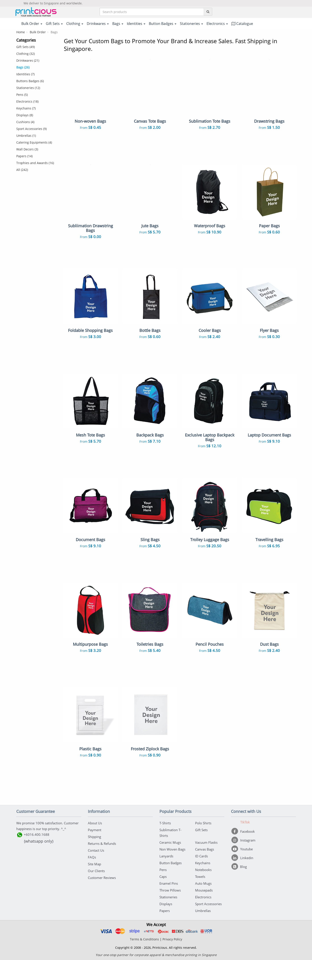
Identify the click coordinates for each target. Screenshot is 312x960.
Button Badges (170, 863)
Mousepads (204, 890)
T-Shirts (165, 823)
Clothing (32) (25, 54)
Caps (163, 876)
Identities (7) (25, 74)
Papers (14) (24, 156)
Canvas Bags (204, 849)
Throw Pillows (170, 890)
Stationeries (168, 897)
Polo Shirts (203, 823)
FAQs (92, 857)
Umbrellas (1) (26, 135)
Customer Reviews (102, 877)
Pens (163, 870)
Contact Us (96, 850)
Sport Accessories (208, 904)
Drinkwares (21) (27, 60)
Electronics (203, 897)
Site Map (94, 864)
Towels (200, 876)
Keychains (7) (26, 108)
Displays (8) (24, 115)
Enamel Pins (168, 883)
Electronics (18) (27, 101)
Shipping (94, 836)
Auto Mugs (203, 883)
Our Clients (96, 871)
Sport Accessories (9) (31, 129)
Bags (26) (23, 67)
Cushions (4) (25, 122)
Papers (164, 910)
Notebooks (203, 870)
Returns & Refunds (102, 843)
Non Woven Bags (172, 849)
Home (20, 32)
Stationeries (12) (28, 88)
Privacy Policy (172, 939)
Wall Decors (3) (27, 149)
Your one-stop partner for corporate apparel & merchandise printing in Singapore (156, 955)
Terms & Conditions (144, 939)
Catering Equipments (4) (34, 142)
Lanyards (166, 856)
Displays (165, 904)
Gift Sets (201, 830)
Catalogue (242, 23)
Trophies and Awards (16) (35, 163)
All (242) (22, 170)
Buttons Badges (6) (30, 81)
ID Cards (201, 856)
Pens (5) (22, 94)
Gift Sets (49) (25, 47)
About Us (95, 823)
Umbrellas (203, 910)
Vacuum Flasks (206, 842)
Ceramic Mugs (170, 842)
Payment (94, 830)
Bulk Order (38, 32)
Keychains (202, 863)
